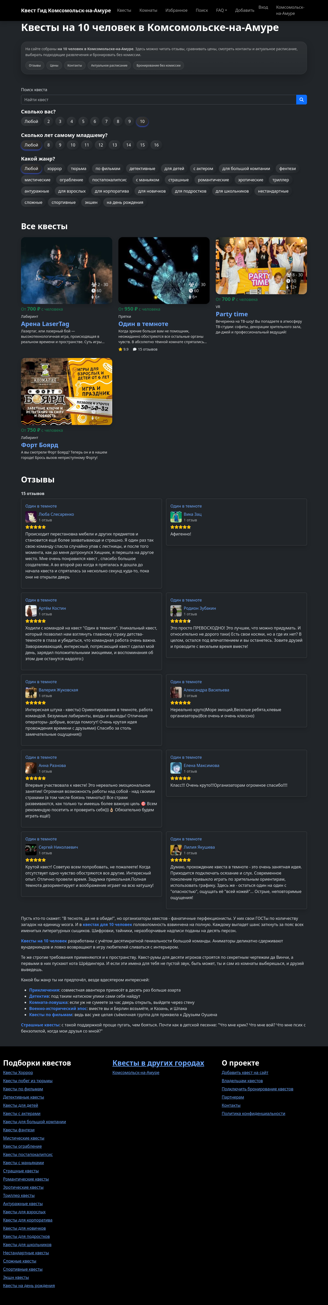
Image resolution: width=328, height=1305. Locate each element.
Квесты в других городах (158, 1063)
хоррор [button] (54, 168)
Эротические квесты (23, 1187)
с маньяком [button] (147, 180)
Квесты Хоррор (18, 1072)
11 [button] (87, 145)
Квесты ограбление (22, 1146)
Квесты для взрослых (24, 1212)
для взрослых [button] (72, 191)
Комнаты (148, 10)
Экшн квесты (16, 1277)
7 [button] (106, 121)
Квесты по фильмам (23, 1089)
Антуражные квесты (23, 1203)
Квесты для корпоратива (28, 1220)
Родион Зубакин (200, 608)
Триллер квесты (19, 1195)
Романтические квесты (26, 1179)
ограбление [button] (71, 180)
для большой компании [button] (246, 168)
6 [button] (95, 121)
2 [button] (48, 121)
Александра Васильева (206, 690)
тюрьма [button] (78, 168)
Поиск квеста (34, 89)
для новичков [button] (152, 191)
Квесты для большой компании (34, 1121)
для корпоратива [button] (112, 191)
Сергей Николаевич (58, 847)
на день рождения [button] (125, 202)
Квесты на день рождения (29, 1285)
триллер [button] (280, 180)
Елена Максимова (201, 765)
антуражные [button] (37, 191)
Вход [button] (263, 7)
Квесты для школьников (27, 1244)
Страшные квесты (21, 1171)
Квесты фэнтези (19, 1130)
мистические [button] (37, 180)
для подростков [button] (191, 191)
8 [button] (118, 121)
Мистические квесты (23, 1138)
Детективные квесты (23, 1097)
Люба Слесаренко (56, 514)
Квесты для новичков (24, 1228)
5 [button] (83, 121)
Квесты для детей (20, 1105)
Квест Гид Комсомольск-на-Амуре (66, 10)
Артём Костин (52, 608)
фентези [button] (287, 168)
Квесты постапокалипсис (28, 1154)
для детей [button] (174, 168)
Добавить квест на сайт (245, 1072)
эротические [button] (250, 180)
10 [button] (142, 121)
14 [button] (128, 145)
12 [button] (100, 145)
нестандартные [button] (273, 191)
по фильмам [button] (108, 168)
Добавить (244, 10)
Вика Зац (193, 514)
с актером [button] (203, 168)
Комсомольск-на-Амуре (290, 10)
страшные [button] (178, 180)
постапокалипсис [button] (109, 180)
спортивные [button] (64, 202)
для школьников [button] (232, 191)
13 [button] (114, 145)
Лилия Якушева (199, 847)
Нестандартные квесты (26, 1253)
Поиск (202, 10)
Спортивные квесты (23, 1269)
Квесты (124, 10)
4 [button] (71, 121)
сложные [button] (33, 202)
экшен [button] (91, 202)
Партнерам (233, 1097)
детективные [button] (142, 168)
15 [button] (142, 145)
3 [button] (60, 121)
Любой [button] (31, 121)
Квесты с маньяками (23, 1162)
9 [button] (129, 121)
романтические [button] (213, 180)
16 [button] (156, 145)
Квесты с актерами (21, 1113)
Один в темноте (41, 506)
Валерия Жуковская (58, 690)
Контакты (231, 1105)
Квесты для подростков (26, 1236)
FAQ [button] (220, 10)
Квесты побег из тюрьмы (28, 1080)
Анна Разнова (52, 765)
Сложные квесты (19, 1261)
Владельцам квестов (242, 1080)
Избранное (177, 10)
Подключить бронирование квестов (257, 1089)
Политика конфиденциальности (253, 1113)
